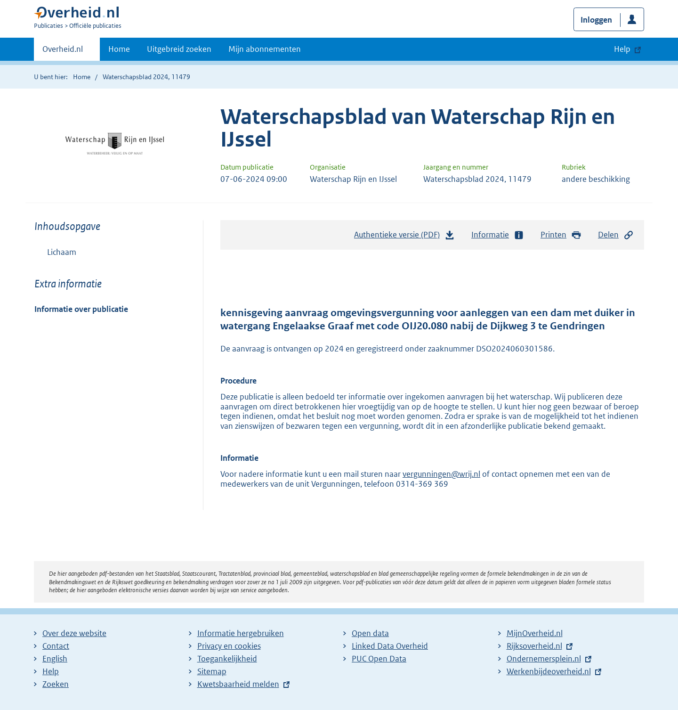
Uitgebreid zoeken (179, 49)
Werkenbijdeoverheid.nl (549, 671)
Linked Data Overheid (390, 646)
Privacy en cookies (229, 646)
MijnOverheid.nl (535, 633)
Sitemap (211, 671)
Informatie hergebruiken (240, 633)
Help (50, 671)
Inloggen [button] (596, 20)
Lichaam (61, 252)
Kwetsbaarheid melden (238, 684)
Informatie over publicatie (81, 309)
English (54, 658)
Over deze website (74, 633)
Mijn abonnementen (264, 49)
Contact (55, 646)
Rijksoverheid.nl (534, 646)
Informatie (497, 234)
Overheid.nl (62, 52)
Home (119, 49)
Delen (616, 234)
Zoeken (55, 684)
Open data (370, 633)
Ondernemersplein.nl (544, 658)
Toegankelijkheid (227, 658)
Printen (561, 234)
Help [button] (622, 49)
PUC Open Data (379, 658)
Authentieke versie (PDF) (404, 237)
